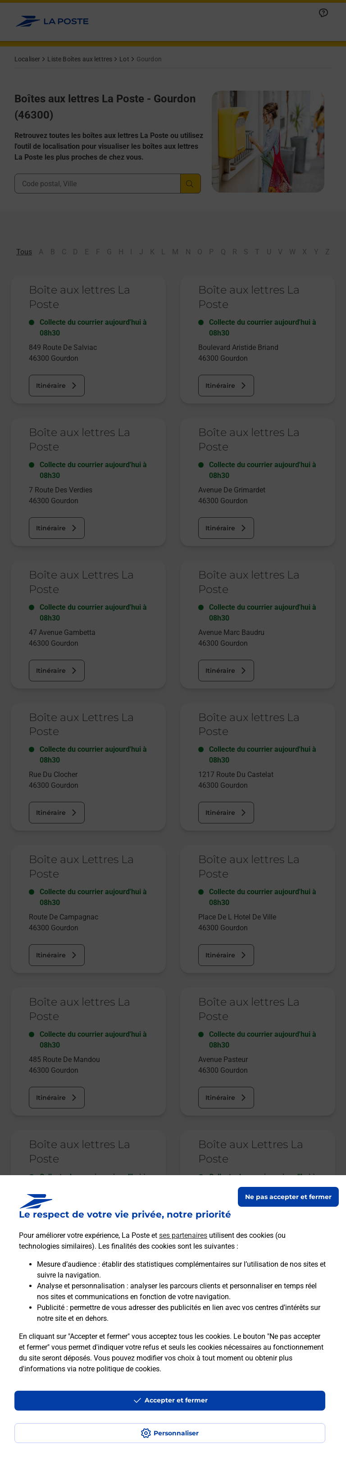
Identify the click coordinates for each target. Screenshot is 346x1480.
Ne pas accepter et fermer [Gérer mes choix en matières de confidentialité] (288, 1197)
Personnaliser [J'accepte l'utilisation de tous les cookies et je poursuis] (176, 1433)
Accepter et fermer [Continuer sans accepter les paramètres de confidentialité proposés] (176, 1400)
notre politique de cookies (118, 1369)
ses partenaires (183, 1235)
